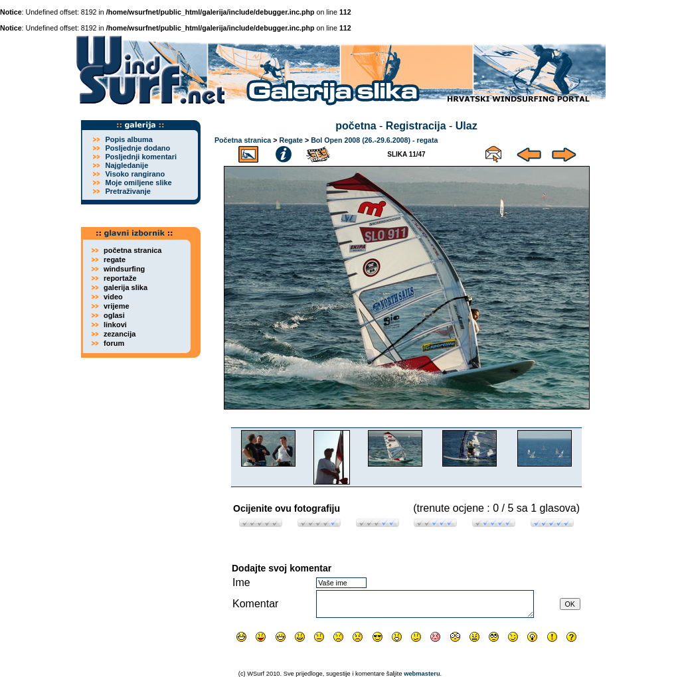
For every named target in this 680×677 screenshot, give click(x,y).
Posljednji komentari (141, 157)
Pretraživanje (127, 191)
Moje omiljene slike (138, 183)
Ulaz (466, 125)
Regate (291, 140)
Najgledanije (126, 165)
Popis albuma (129, 139)
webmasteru (422, 673)
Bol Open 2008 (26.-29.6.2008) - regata (374, 140)
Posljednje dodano (137, 148)
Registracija (416, 125)
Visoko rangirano (135, 174)
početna (355, 125)
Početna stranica (242, 140)
